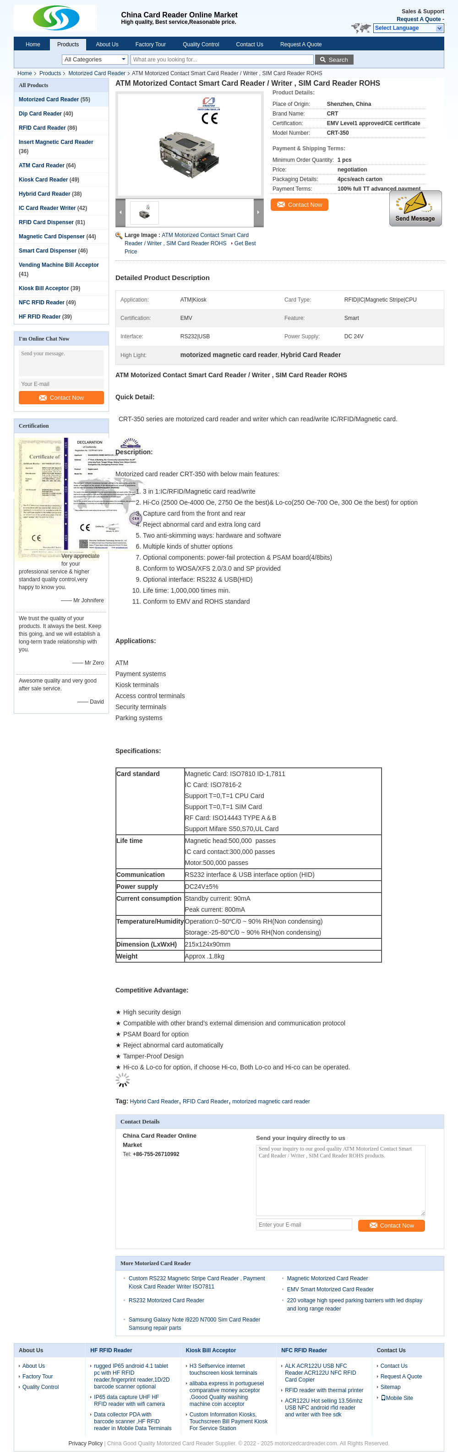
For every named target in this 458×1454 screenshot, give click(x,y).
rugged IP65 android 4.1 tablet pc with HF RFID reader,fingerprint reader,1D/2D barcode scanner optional (131, 1376)
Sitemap (391, 1387)
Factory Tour (151, 44)
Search (338, 59)
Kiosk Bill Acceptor (44, 288)
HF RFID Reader (39, 317)
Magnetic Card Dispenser (52, 236)
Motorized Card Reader (96, 73)
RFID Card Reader (42, 128)
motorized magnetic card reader (271, 1101)
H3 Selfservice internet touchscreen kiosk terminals (223, 1369)
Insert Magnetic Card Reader (56, 142)
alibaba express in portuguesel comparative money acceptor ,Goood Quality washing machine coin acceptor (227, 1393)
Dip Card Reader (40, 113)
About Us (107, 44)
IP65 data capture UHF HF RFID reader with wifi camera (129, 1400)
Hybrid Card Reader (45, 194)
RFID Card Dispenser (46, 222)
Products (68, 44)
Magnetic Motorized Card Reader (327, 1278)
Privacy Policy (86, 1443)
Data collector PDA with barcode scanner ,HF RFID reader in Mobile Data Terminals (132, 1421)
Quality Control (201, 44)
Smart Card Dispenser (47, 251)
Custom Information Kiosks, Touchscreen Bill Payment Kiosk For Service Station (229, 1421)
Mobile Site (397, 1398)
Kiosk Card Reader (43, 179)
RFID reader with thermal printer (324, 1390)
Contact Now (61, 397)
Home (33, 44)
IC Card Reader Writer (47, 208)
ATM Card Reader (42, 165)
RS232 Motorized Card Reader (166, 1300)
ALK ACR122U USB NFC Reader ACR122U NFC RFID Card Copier (320, 1373)
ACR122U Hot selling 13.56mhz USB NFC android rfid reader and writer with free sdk (323, 1408)
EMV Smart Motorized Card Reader (330, 1289)
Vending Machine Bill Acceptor (59, 265)
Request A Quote (419, 19)
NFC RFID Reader (42, 302)
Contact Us (249, 44)
